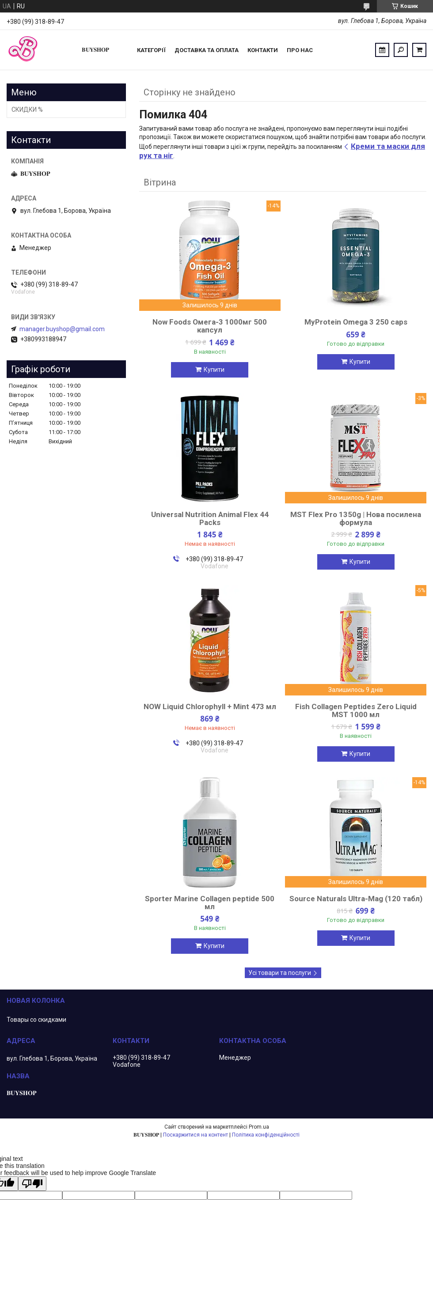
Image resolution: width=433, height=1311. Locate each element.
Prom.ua (259, 1127)
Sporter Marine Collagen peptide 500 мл (209, 903)
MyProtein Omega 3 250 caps (355, 322)
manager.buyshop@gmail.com (62, 328)
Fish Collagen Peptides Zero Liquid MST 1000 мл (356, 710)
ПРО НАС (300, 50)
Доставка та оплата (207, 50)
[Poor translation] (32, 1183)
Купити (214, 369)
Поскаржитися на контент (195, 1135)
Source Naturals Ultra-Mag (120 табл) (355, 899)
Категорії (151, 50)
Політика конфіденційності (266, 1135)
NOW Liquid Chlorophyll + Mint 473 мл (210, 706)
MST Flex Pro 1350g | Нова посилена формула (355, 518)
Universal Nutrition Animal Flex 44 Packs (210, 518)
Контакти (262, 50)
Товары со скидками (36, 1019)
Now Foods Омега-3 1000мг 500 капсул (209, 326)
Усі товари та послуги (279, 972)
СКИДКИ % (27, 109)
